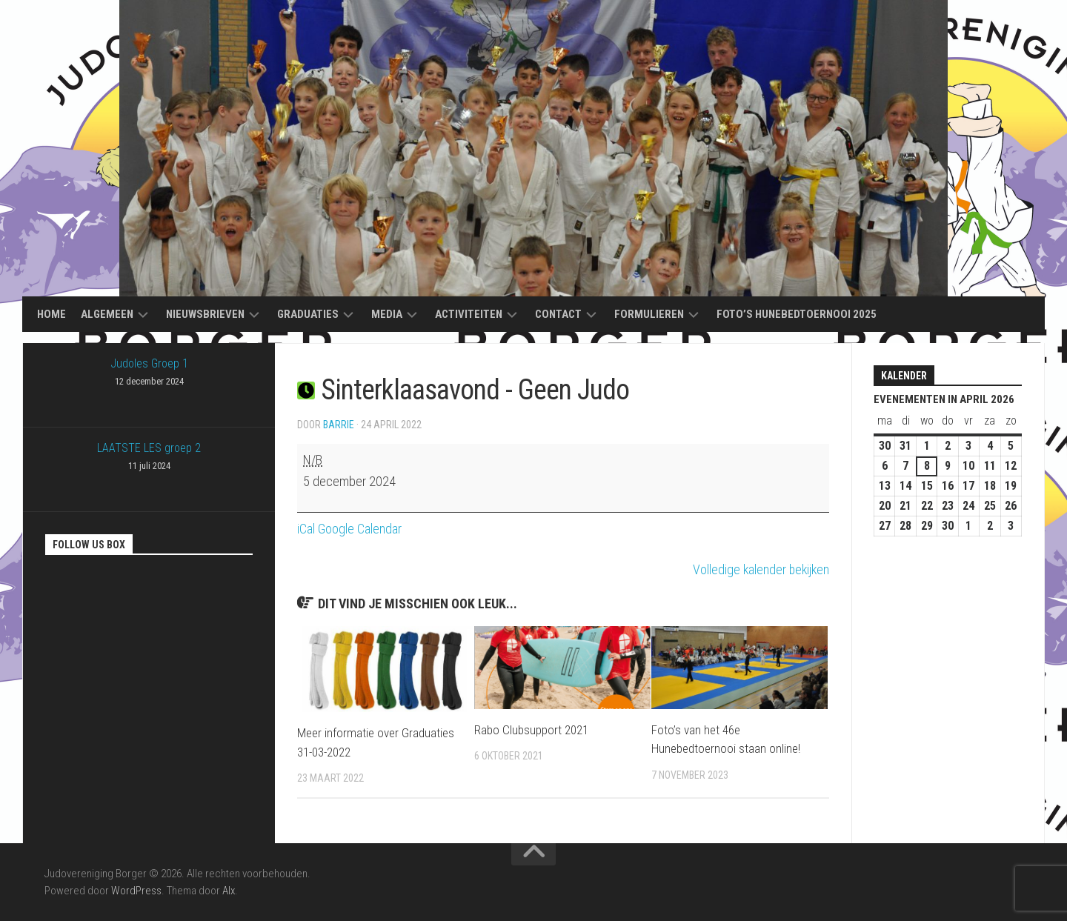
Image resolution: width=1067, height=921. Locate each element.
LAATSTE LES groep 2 (149, 458)
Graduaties (308, 314)
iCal (306, 528)
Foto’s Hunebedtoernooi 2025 (797, 314)
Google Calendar (360, 528)
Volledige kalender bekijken (759, 569)
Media (386, 314)
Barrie (338, 424)
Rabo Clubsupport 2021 (531, 729)
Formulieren (649, 314)
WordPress (136, 890)
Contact (558, 314)
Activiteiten (468, 314)
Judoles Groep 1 (149, 373)
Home (51, 314)
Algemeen (107, 314)
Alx (228, 890)
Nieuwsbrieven (205, 314)
